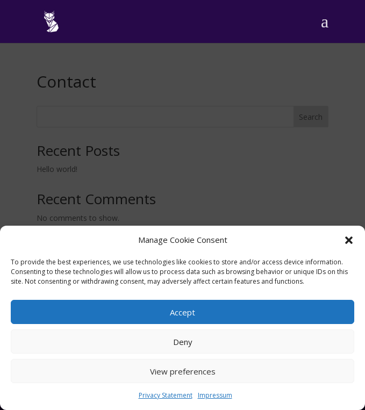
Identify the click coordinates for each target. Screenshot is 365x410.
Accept (182, 312)
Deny (182, 341)
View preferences (183, 371)
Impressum (215, 395)
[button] (348, 240)
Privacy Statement (165, 395)
